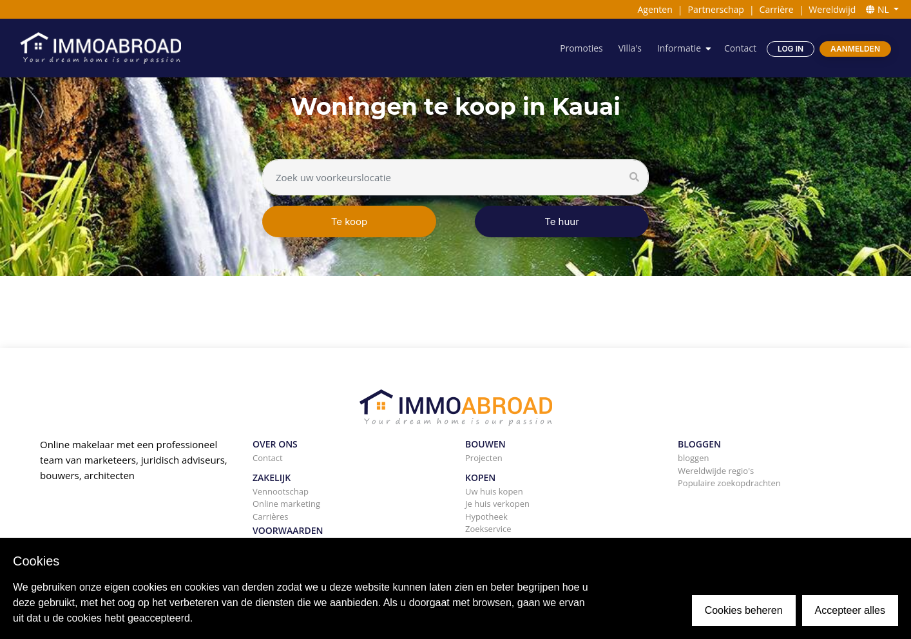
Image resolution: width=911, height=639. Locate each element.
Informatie (678, 48)
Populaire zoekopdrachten (729, 483)
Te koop (349, 221)
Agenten (654, 9)
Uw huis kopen (494, 491)
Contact (740, 48)
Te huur (561, 221)
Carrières (270, 516)
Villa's (629, 48)
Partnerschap (716, 9)
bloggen (693, 458)
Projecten (484, 458)
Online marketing (286, 503)
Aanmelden (855, 49)
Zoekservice (488, 529)
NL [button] (878, 9)
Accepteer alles (850, 610)
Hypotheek (486, 516)
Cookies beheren (744, 610)
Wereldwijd (832, 9)
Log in (790, 49)
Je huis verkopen (497, 503)
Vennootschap (281, 491)
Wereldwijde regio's (716, 471)
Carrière (777, 9)
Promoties (580, 48)
